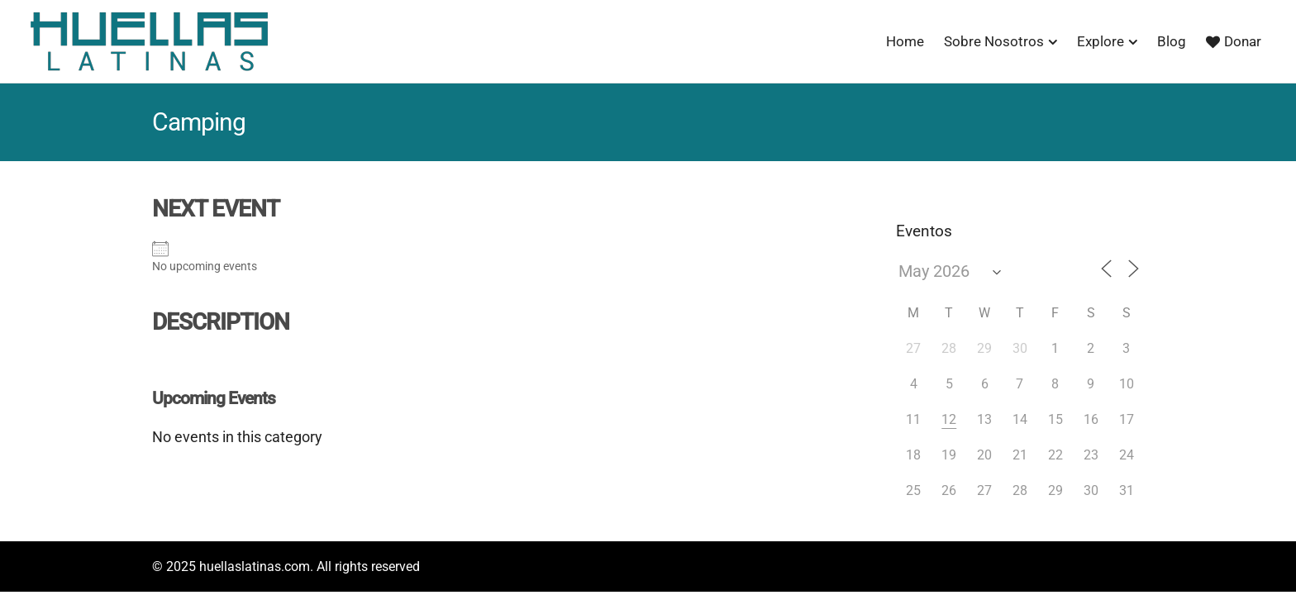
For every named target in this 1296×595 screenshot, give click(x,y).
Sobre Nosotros (994, 41)
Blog (1171, 41)
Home (905, 41)
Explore (1100, 41)
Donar (1233, 41)
